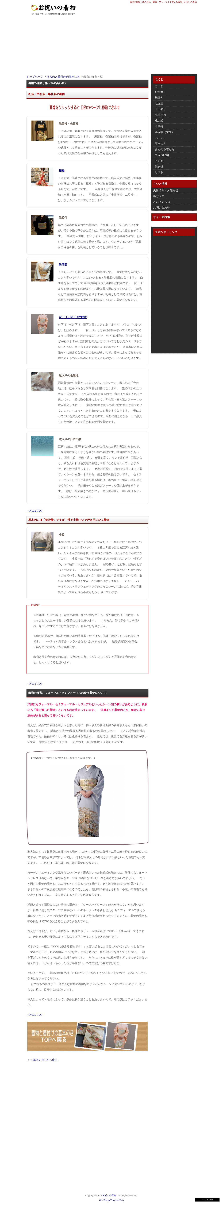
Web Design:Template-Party (111, 1200)
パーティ (160, 137)
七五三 (159, 103)
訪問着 (63, 264)
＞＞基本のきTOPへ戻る (42, 1059)
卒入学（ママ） (164, 132)
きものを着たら (164, 149)
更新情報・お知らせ (165, 190)
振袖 (61, 170)
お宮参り (160, 91)
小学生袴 (160, 114)
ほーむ (159, 86)
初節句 (159, 97)
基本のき (160, 143)
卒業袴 (159, 126)
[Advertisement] (111, 42)
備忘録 (159, 166)
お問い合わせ (161, 207)
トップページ (34, 76)
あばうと (158, 196)
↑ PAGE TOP (34, 510)
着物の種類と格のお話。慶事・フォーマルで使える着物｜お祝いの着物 (163, 2)
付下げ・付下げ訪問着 (73, 317)
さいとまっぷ (161, 201)
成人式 (159, 120)
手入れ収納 (162, 155)
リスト (159, 172)
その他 (159, 160)
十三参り (160, 109)
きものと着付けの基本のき (63, 76)
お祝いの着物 (109, 1195)
